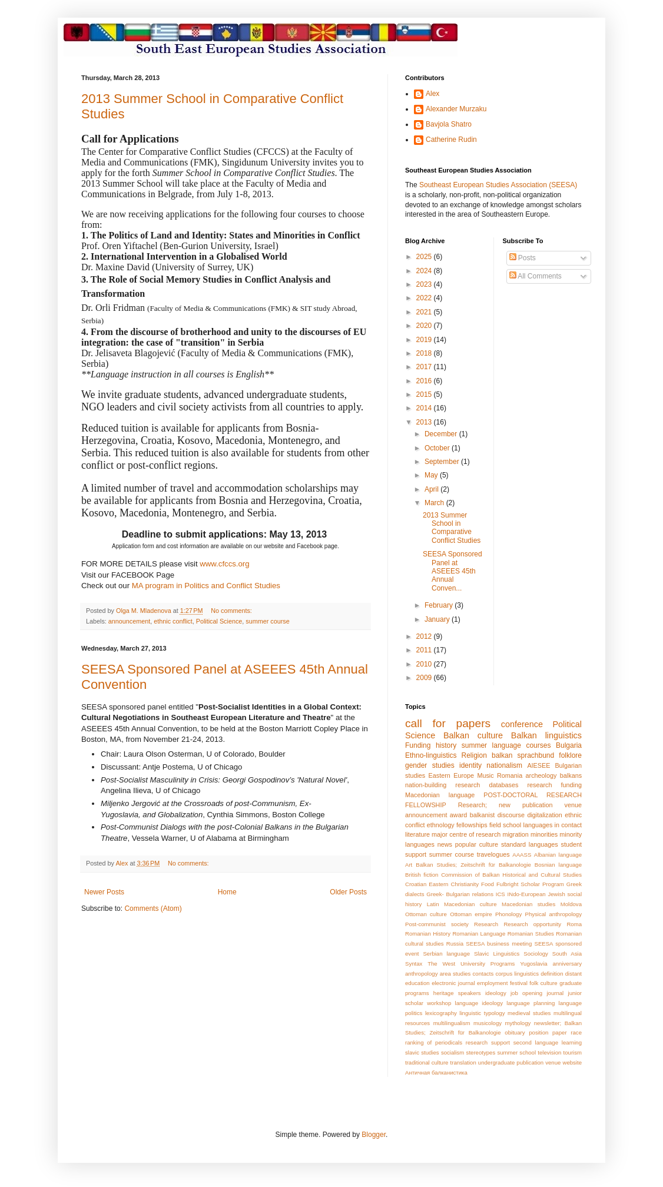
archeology (541, 775)
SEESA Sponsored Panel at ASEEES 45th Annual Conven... (452, 571)
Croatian (415, 884)
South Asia (567, 953)
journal (554, 993)
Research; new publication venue (520, 804)
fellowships (472, 824)
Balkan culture (473, 735)
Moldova (571, 904)
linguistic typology (482, 1013)
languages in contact (552, 824)
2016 (425, 381)
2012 (425, 636)
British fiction (421, 874)
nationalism (504, 765)
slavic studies (422, 1052)
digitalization (544, 814)
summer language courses (506, 745)
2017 (425, 367)
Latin (433, 904)
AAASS (521, 854)
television (549, 1052)
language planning (530, 1003)
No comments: (232, 610)
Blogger (374, 1134)
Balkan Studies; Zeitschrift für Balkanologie (473, 864)
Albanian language (558, 854)
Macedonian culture (470, 904)
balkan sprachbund (523, 755)
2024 (425, 271)
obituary (515, 1032)
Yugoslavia (533, 963)
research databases (486, 784)
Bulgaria (569, 745)
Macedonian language (440, 794)
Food (487, 884)
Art (408, 864)
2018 (425, 353)
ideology (495, 993)
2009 (425, 678)
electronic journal (453, 983)
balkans (571, 775)
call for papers (447, 723)
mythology (518, 1023)
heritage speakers (457, 993)
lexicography (441, 1013)
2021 (425, 312)
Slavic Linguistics (496, 953)
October (438, 448)
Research (486, 924)
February (440, 605)
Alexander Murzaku (456, 109)
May (432, 475)
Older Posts (348, 892)
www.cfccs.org (224, 563)
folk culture (543, 983)
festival (519, 983)
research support (488, 1042)
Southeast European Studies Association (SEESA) (498, 185)
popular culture (476, 844)
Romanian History (427, 933)
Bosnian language (558, 864)
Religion (474, 755)
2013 (425, 422)
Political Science (219, 621)
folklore (570, 755)
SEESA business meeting (499, 943)
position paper (547, 1032)
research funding (554, 784)
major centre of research (466, 834)
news (444, 844)
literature (417, 834)
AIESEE (538, 765)
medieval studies (529, 1013)
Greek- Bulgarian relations (459, 894)
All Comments (535, 276)
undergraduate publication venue (519, 1062)
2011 (425, 650)
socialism (452, 1052)
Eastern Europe (451, 775)
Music (485, 775)
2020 (425, 325)
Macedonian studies (528, 904)
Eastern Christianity (454, 884)
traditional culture (426, 1062)
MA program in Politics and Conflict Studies (206, 585)
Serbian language (446, 953)
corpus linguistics (517, 973)
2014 (425, 408)
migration (515, 834)
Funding (417, 745)
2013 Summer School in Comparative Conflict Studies (451, 528)
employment (492, 983)
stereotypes (481, 1052)
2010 (425, 664)
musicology (487, 1023)
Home (227, 892)
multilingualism (451, 1023)
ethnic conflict (173, 621)
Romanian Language (478, 933)
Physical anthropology (553, 914)
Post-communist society (437, 924)
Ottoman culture (426, 914)
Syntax (413, 963)
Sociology (535, 953)
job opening (526, 993)
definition (552, 973)
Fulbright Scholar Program (530, 884)
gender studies (430, 765)
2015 (425, 394)
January (438, 619)
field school (505, 824)
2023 (425, 284)
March (435, 503)
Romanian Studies (531, 933)
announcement (129, 621)
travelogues (493, 854)
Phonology (508, 914)
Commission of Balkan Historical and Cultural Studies (511, 874)
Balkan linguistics (546, 735)
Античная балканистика (436, 1072)
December (442, 434)
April (432, 489)
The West (441, 963)
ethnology (441, 824)
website (572, 1062)
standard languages (529, 844)
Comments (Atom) (152, 908)
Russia (454, 943)
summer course (267, 621)
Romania (509, 775)
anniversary (567, 963)
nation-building (425, 784)
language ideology (479, 1003)
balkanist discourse (497, 814)
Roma (574, 924)
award (458, 814)
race (576, 1032)
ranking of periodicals (433, 1042)
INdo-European (527, 894)
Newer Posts (104, 892)
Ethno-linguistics (430, 755)
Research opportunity (532, 924)
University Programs (487, 963)
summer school (516, 1052)
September (443, 461)
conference (522, 724)
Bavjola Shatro (449, 124)
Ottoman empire (471, 914)
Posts (522, 258)
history (446, 745)
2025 (425, 257)
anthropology (421, 973)
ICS (500, 894)
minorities (544, 834)
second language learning (547, 1042)
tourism (572, 1052)
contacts (483, 973)
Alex (432, 93)
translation (463, 1062)
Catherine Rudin (451, 139)
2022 (425, 298)
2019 (425, 340)
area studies (455, 973)
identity (470, 765)
